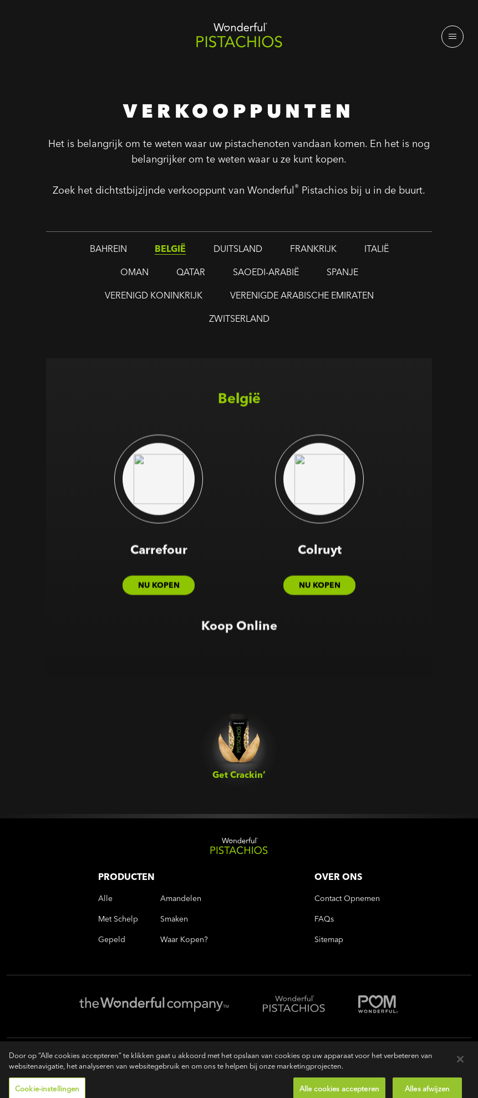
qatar (190, 275)
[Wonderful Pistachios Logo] (239, 37)
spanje (342, 275)
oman (134, 275)
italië (376, 252)
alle (105, 898)
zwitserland (239, 322)
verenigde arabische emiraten (302, 298)
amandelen (180, 898)
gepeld (111, 939)
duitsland (237, 252)
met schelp (118, 919)
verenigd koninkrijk (153, 298)
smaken (174, 919)
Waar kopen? (184, 939)
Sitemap (328, 939)
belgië (170, 252)
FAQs (324, 919)
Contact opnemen (347, 898)
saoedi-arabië (266, 275)
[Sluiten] (460, 1072)
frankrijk (313, 252)
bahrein (108, 252)
